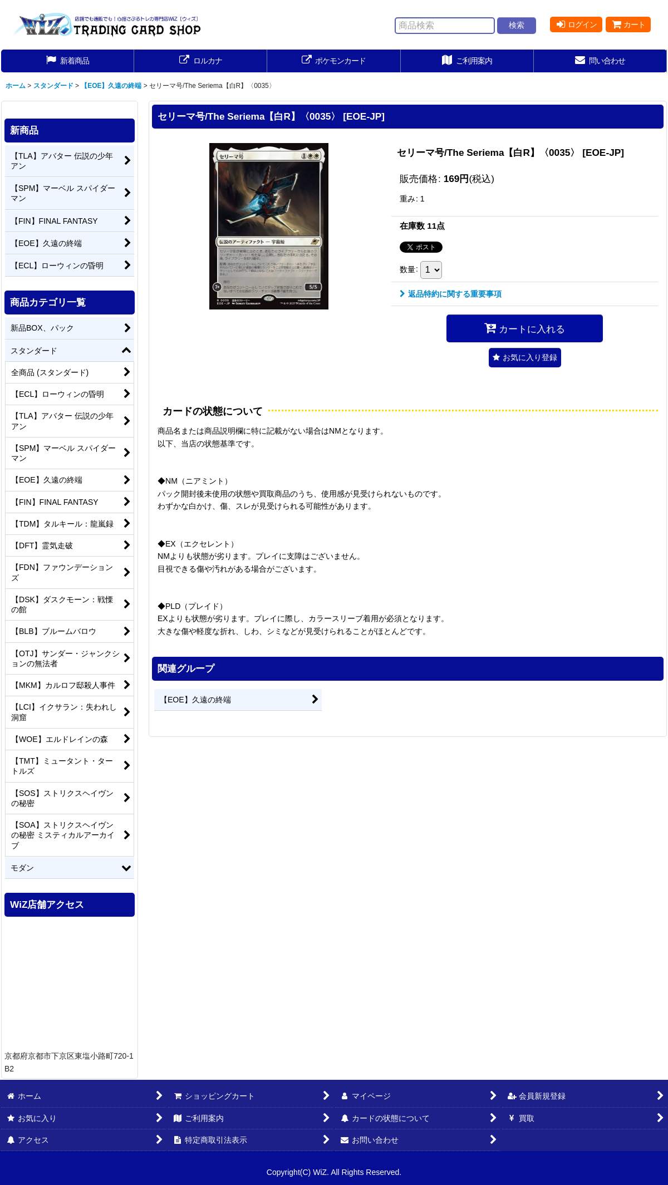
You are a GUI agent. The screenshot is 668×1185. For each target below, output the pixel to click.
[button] (525, 357)
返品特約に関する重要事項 (451, 293)
